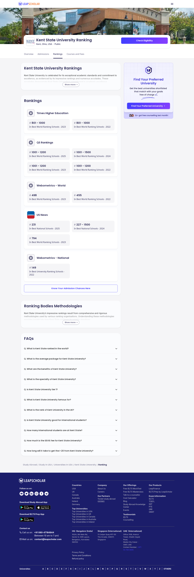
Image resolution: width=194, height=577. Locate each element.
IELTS (125, 517)
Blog (125, 501)
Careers (101, 492)
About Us (102, 488)
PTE (150, 507)
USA (74, 488)
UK (73, 492)
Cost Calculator (130, 498)
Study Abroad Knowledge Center (134, 505)
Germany (76, 504)
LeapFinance (154, 488)
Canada (75, 495)
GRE (151, 509)
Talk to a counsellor (131, 495)
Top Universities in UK (81, 514)
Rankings (57, 54)
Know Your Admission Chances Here (70, 288)
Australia (76, 498)
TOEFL (152, 501)
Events (126, 510)
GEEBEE (101, 501)
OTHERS (167, 569)
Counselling (128, 520)
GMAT (151, 512)
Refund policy (78, 558)
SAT (150, 504)
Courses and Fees (75, 54)
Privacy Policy (78, 552)
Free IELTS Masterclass (133, 492)
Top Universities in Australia (84, 519)
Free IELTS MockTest (132, 488)
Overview (28, 54)
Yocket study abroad (107, 499)
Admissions (43, 54)
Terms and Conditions (81, 555)
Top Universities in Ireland (83, 522)
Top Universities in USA (82, 511)
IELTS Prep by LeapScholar (160, 492)
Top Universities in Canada (83, 517)
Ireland (75, 501)
